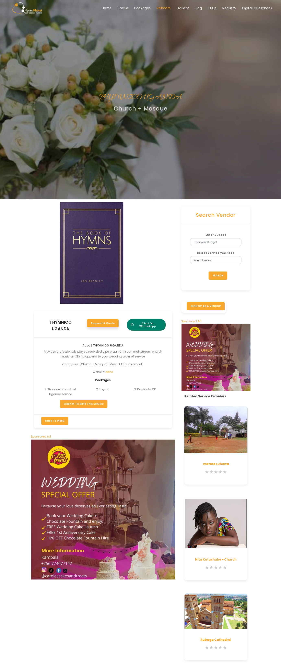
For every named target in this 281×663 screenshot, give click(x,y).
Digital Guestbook (257, 8)
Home (107, 8)
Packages (142, 8)
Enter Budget (216, 235)
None (109, 372)
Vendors (163, 8)
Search (217, 275)
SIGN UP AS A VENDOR (206, 306)
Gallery (182, 8)
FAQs (212, 8)
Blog (198, 8)
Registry (229, 8)
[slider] (216, 471)
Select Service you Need (216, 253)
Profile (122, 8)
